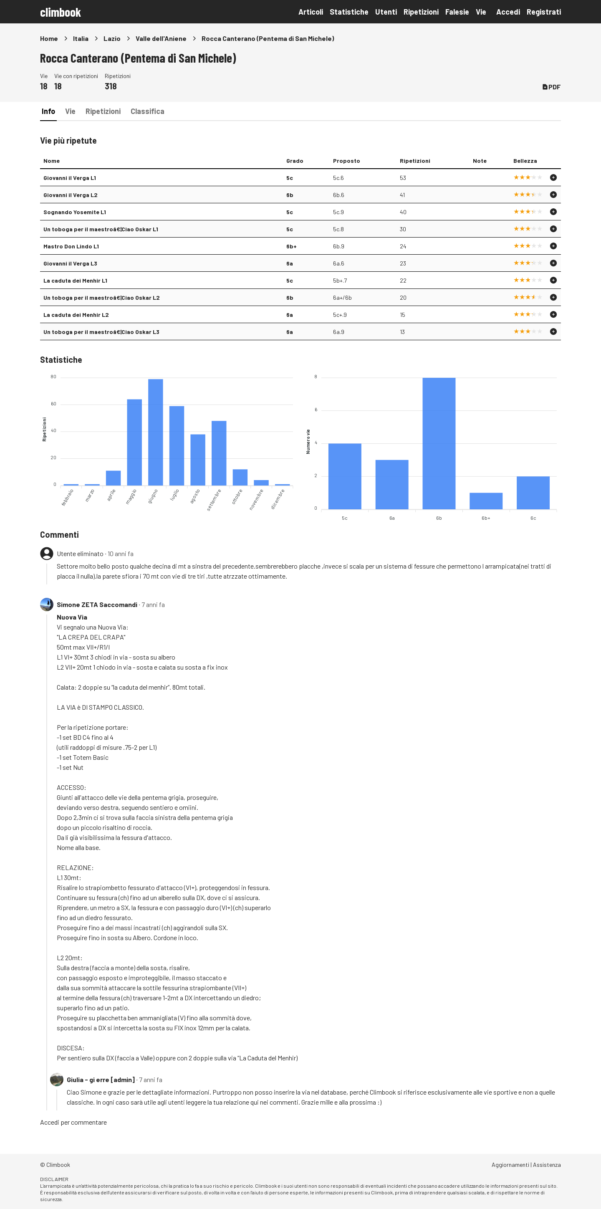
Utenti (386, 11)
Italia (80, 38)
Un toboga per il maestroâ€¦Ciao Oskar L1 (100, 229)
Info (48, 111)
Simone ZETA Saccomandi (97, 604)
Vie (481, 11)
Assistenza (547, 1164)
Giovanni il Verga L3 (70, 263)
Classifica (147, 111)
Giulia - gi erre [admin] (101, 1079)
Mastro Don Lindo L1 (71, 246)
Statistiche (349, 11)
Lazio (112, 38)
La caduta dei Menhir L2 (76, 314)
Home (49, 38)
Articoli (310, 11)
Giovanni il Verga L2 (70, 194)
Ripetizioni (421, 11)
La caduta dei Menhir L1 (75, 280)
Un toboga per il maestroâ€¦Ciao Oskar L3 (101, 331)
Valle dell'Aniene (161, 38)
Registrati (544, 11)
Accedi (508, 11)
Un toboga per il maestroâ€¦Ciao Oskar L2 (101, 297)
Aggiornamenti (510, 1164)
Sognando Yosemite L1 (74, 211)
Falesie (457, 11)
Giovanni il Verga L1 (69, 177)
